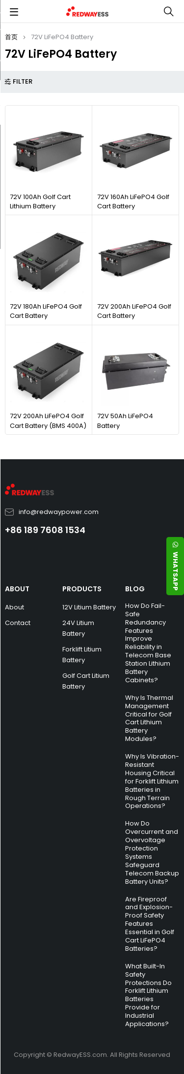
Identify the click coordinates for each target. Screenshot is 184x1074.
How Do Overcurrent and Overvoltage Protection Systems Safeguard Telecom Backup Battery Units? (152, 852)
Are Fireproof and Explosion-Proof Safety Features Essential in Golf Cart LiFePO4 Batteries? (149, 924)
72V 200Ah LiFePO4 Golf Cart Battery (134, 311)
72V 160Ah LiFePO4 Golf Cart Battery (133, 201)
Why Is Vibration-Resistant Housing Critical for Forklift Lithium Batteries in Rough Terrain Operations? (152, 781)
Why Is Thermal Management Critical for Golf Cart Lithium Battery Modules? (149, 718)
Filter (22, 81)
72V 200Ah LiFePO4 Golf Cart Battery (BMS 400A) (48, 420)
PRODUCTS (82, 589)
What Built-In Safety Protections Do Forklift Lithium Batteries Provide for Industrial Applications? (148, 995)
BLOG (135, 589)
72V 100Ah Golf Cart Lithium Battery (40, 201)
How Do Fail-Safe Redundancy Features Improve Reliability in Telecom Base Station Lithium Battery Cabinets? (148, 643)
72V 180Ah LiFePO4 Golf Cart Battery (46, 311)
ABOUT (17, 589)
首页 (11, 37)
